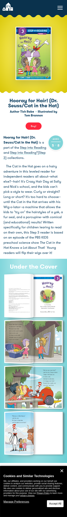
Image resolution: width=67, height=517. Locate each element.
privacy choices (27, 495)
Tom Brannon (33, 115)
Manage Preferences (16, 501)
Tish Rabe (27, 112)
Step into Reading (33, 147)
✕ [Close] (62, 471)
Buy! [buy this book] (33, 126)
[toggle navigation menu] (60, 7)
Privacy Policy (43, 493)
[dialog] (33, 491)
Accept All (55, 503)
